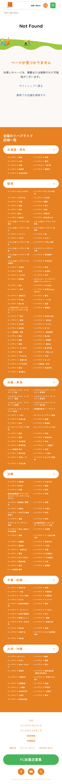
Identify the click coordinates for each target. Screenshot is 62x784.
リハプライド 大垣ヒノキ (17, 457)
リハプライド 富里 (41, 304)
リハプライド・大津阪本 (43, 558)
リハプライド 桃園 (41, 419)
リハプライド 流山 (15, 285)
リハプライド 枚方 (15, 565)
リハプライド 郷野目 (42, 169)
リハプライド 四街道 (16, 279)
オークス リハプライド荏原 (44, 415)
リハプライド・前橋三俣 (17, 360)
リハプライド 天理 (41, 550)
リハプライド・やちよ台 (17, 356)
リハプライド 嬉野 (41, 661)
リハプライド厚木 (14, 214)
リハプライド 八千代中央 (17, 364)
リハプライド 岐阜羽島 (16, 445)
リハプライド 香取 (15, 344)
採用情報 (31, 736)
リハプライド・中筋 (15, 592)
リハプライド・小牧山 (42, 453)
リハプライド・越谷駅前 (43, 332)
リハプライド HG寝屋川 (43, 554)
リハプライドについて (31, 725)
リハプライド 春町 (41, 695)
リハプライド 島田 (41, 441)
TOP (5, 13)
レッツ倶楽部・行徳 (15, 332)
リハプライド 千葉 (15, 202)
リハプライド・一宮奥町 (43, 445)
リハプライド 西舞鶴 (42, 565)
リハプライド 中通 (15, 165)
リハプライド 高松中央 (16, 588)
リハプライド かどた (16, 600)
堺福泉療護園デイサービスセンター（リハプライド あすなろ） (18, 496)
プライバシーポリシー (28, 748)
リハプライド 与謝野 (42, 529)
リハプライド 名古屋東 (16, 441)
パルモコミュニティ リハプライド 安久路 (44, 404)
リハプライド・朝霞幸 (42, 340)
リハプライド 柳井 (41, 604)
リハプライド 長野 (15, 437)
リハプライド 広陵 (15, 490)
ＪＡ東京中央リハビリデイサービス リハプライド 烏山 (18, 310)
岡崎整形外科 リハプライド (44, 409)
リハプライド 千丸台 (16, 300)
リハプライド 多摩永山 (16, 296)
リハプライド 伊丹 (41, 490)
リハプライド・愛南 (42, 618)
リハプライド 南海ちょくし (18, 618)
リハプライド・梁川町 (42, 165)
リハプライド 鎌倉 (15, 340)
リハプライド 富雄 (15, 519)
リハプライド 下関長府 (43, 592)
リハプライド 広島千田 (16, 632)
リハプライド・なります (17, 348)
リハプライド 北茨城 (42, 271)
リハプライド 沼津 (41, 449)
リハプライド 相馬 (41, 157)
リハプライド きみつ (42, 238)
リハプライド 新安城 (42, 423)
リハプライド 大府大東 (16, 419)
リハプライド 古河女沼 (43, 261)
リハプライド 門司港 (42, 687)
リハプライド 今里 (41, 562)
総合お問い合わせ (46, 748)
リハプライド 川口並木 (43, 285)
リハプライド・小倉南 (16, 687)
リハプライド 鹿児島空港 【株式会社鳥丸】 (44, 672)
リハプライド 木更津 (16, 267)
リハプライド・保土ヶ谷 (43, 352)
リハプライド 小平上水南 (44, 242)
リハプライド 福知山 (16, 509)
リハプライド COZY (15, 238)
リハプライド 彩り (41, 206)
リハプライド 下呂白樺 (16, 464)
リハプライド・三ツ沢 (16, 275)
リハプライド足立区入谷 (43, 218)
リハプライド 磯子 (41, 296)
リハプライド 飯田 (15, 433)
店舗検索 (31, 740)
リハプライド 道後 (41, 628)
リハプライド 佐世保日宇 (17, 691)
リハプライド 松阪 (41, 502)
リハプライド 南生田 (16, 218)
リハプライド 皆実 (41, 588)
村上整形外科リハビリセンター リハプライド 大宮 (44, 524)
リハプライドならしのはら (18, 191)
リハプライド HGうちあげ (18, 558)
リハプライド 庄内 (41, 519)
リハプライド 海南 (15, 535)
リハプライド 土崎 (15, 161)
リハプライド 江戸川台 (16, 198)
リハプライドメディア (31, 730)
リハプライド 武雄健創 (16, 683)
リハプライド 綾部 (41, 486)
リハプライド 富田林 (16, 546)
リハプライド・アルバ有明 (18, 596)
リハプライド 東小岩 (42, 336)
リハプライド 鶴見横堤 (16, 562)
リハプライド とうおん (43, 610)
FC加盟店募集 (31, 760)
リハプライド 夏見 (41, 267)
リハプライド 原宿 (15, 271)
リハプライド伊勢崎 (42, 214)
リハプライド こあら (16, 415)
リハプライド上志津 (42, 198)
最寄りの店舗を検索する (31, 95)
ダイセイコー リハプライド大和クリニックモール (44, 280)
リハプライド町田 (41, 210)
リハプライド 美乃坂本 (16, 453)
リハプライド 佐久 (15, 423)
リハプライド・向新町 (42, 691)
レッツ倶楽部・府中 (42, 364)
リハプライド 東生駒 (16, 482)
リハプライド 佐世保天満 (17, 699)
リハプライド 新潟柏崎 (43, 437)
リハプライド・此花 (42, 546)
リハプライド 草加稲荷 (43, 255)
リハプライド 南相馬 (16, 169)
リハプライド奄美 (41, 657)
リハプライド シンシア (43, 600)
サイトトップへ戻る (31, 86)
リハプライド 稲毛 (15, 368)
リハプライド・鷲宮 (15, 320)
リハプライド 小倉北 (16, 695)
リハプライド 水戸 (41, 275)
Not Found (14, 13)
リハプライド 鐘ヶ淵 (16, 304)
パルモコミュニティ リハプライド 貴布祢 (44, 397)
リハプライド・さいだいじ (18, 610)
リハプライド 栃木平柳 (43, 348)
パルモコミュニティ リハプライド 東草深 (44, 391)
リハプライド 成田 (15, 336)
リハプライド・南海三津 (43, 622)
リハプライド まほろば (43, 482)
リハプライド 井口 (41, 614)
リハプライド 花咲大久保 (44, 316)
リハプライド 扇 (40, 234)
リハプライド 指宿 (41, 683)
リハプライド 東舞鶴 (16, 542)
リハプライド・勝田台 (42, 344)
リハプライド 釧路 (15, 157)
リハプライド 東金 (15, 352)
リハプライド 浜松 (41, 433)
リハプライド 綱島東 (42, 308)
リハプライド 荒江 (41, 664)
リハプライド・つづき (42, 300)
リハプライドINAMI (15, 486)
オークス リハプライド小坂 (44, 427)
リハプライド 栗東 (15, 554)
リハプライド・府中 (15, 289)
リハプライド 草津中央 (43, 542)
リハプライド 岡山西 (16, 638)
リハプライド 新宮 (41, 513)
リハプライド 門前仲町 (43, 368)
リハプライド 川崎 (41, 356)
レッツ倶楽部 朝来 (15, 569)
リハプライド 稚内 (41, 161)
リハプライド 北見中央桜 (17, 173)
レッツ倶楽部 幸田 (15, 449)
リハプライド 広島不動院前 (18, 614)
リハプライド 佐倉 (15, 206)
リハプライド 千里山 (42, 509)
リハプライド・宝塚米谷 (17, 550)
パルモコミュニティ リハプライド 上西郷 (18, 404)
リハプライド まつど (42, 328)
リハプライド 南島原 (16, 671)
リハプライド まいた (42, 360)
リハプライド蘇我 (41, 202)
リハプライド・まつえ (42, 324)
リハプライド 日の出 (16, 324)
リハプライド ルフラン (16, 234)
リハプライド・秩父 (15, 316)
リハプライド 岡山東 (16, 628)
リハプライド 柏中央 (16, 328)
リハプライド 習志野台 (16, 372)
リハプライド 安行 (15, 210)
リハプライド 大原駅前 (43, 596)
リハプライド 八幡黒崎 (16, 677)
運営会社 (13, 748)
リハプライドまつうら (16, 657)
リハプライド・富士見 (42, 320)
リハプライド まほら (16, 661)
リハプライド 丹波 (41, 494)
